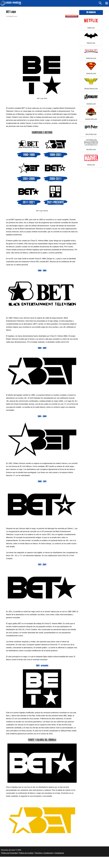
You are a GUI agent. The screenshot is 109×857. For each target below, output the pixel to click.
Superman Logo (91, 73)
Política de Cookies (26, 853)
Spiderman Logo (91, 58)
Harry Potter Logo (91, 134)
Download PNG (71, 16)
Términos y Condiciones (44, 853)
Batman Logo (91, 43)
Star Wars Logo (91, 149)
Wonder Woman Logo (91, 89)
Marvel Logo (91, 165)
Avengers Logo (91, 104)
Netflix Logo (91, 28)
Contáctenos (59, 853)
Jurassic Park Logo (91, 119)
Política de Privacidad (9, 853)
